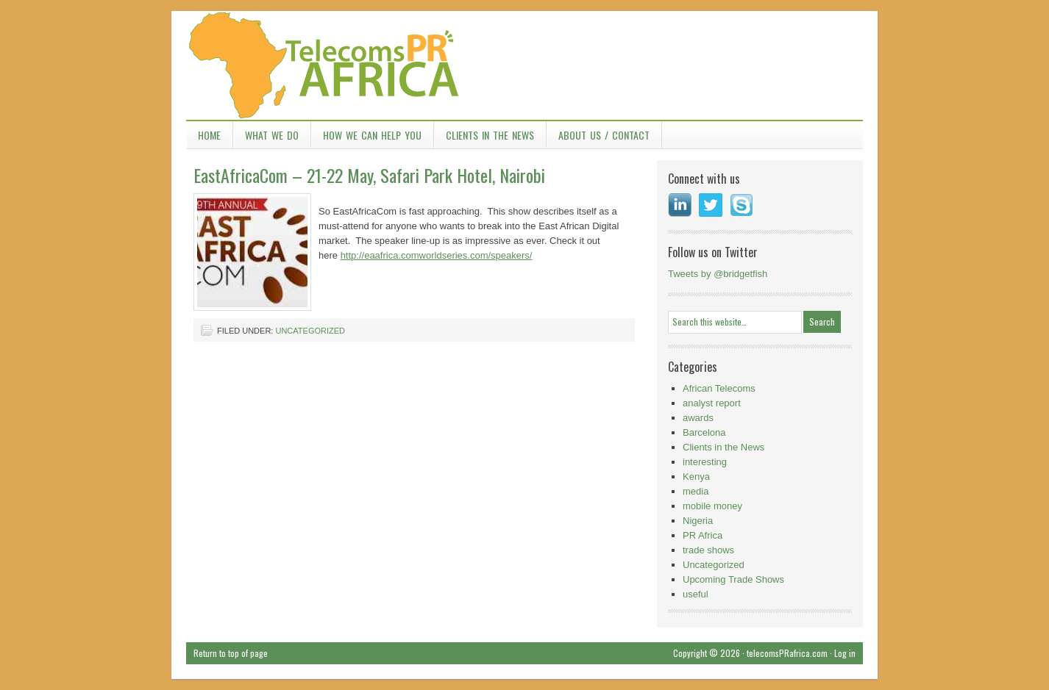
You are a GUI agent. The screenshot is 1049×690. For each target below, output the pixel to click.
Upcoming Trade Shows (733, 579)
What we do (272, 135)
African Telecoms (719, 388)
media (695, 491)
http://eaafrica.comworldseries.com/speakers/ (437, 255)
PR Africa (702, 535)
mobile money (712, 505)
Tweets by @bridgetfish (717, 273)
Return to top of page (230, 653)
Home (209, 135)
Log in (845, 653)
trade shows (708, 550)
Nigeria (698, 520)
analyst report (712, 403)
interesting (705, 461)
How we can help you (372, 135)
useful (695, 594)
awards (698, 417)
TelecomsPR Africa (524, 66)
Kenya (696, 476)
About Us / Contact (604, 135)
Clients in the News (490, 135)
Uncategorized (310, 330)
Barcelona (704, 432)
